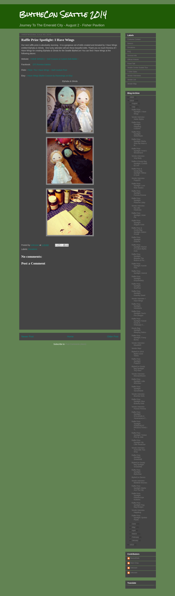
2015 (132, 97)
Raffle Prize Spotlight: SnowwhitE (137, 457)
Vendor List (131, 80)
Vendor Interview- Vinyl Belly (138, 157)
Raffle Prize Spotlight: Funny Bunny (139, 338)
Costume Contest (134, 39)
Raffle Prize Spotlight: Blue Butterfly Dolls (138, 401)
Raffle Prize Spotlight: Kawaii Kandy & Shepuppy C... (139, 322)
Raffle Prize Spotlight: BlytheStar (136, 472)
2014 (132, 101)
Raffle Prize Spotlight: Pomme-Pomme (139, 193)
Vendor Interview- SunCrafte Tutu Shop (138, 450)
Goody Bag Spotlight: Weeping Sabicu (139, 330)
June (134, 524)
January (135, 540)
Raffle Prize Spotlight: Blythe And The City (139, 488)
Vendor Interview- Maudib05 (138, 344)
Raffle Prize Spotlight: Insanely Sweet (138, 293)
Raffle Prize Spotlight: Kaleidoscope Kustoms (138, 497)
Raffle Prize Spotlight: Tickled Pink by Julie (139, 435)
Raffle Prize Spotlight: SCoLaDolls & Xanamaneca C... (139, 415)
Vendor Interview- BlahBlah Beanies (139, 482)
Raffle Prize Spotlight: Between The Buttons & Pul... (138, 257)
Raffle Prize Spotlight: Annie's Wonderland (139, 151)
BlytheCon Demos (138, 477)
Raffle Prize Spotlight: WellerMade (137, 134)
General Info (132, 56)
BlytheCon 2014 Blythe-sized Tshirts (138, 354)
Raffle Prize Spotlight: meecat (139, 272)
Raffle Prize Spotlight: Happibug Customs (136, 125)
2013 (132, 545)
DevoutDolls (134, 558)
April (134, 531)
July (134, 107)
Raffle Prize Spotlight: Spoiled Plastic (139, 518)
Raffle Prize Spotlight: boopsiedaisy (138, 279)
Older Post (112, 336)
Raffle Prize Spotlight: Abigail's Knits (138, 223)
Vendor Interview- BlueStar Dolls (138, 395)
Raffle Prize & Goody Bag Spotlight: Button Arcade (139, 231)
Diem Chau (134, 563)
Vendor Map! (136, 348)
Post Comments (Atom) (76, 344)
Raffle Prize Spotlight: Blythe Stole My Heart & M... (139, 142)
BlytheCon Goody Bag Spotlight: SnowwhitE (138, 465)
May (134, 527)
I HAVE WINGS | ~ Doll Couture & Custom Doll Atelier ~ (54, 59)
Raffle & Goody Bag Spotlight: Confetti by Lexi (139, 163)
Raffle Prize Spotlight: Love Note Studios (138, 186)
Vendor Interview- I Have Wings (139, 300)
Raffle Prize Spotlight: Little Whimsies (138, 381)
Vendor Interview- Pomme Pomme (139, 408)
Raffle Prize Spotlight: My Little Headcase (138, 442)
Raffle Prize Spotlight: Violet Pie (138, 215)
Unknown (133, 568)
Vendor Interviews (134, 76)
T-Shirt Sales (132, 72)
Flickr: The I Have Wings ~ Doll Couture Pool (47, 70)
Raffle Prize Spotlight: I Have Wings (139, 112)
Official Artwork (133, 60)
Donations (32, 249)
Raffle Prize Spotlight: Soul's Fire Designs (139, 313)
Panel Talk (131, 64)
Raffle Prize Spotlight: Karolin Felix (139, 266)
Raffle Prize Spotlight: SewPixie (136, 286)
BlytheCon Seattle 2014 (63, 14)
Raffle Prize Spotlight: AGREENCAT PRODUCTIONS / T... (139, 426)
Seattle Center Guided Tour (137, 68)
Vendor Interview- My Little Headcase (138, 208)
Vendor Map (132, 84)
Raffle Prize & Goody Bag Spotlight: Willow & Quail (139, 172)
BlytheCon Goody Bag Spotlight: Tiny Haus (138, 369)
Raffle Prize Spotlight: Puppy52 (136, 361)
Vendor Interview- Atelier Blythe (138, 118)
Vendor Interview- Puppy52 (138, 179)
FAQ (129, 52)
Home (70, 336)
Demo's (130, 44)
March (134, 534)
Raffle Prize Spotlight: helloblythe (137, 306)
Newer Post (27, 336)
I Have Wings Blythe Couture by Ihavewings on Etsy (49, 76)
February (135, 537)
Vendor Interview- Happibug (138, 511)
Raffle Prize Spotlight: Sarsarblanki (137, 389)
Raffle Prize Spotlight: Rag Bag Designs (138, 505)
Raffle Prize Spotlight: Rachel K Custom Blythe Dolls (139, 248)
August (135, 103)
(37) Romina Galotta (42, 64)
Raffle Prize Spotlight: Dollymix (136, 239)
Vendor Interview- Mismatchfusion (138, 375)
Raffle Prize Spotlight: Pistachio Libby (138, 200)
